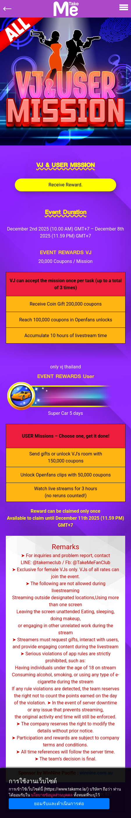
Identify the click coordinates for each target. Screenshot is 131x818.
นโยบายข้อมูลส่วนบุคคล (51, 795)
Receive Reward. (66, 185)
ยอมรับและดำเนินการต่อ (59, 803)
